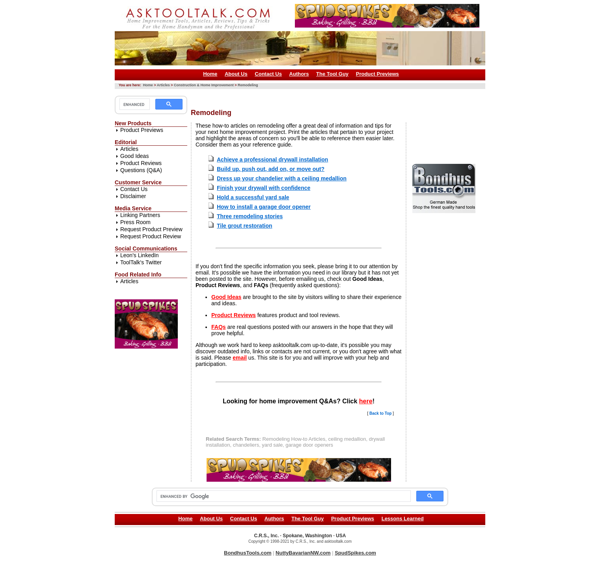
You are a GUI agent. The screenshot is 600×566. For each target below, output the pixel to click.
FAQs (218, 327)
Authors (299, 74)
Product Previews (377, 74)
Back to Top (380, 413)
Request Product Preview (151, 229)
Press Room (135, 222)
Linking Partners (140, 215)
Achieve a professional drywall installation (272, 159)
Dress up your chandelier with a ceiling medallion (282, 178)
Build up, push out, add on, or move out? (270, 169)
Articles (163, 85)
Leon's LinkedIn (139, 255)
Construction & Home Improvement (204, 85)
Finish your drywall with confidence (263, 188)
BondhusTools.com (247, 553)
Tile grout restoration (244, 226)
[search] (133, 104)
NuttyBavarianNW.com (303, 553)
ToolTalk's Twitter (141, 262)
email (240, 357)
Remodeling (248, 85)
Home (210, 74)
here (366, 401)
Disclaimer (133, 196)
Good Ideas (134, 156)
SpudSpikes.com (355, 553)
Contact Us (268, 74)
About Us (236, 74)
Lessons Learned (403, 518)
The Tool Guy (332, 74)
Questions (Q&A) (141, 170)
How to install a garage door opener (264, 207)
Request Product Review (150, 236)
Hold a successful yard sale (253, 197)
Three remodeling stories (250, 216)
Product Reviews (141, 163)
